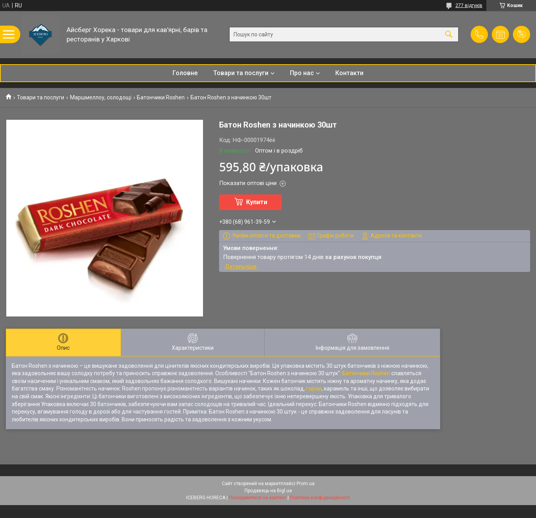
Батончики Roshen (161, 97)
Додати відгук (521, 34)
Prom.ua (306, 483)
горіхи (314, 388)
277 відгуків (468, 5)
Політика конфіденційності (320, 497)
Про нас (302, 73)
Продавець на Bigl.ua (268, 490)
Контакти (349, 73)
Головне (185, 73)
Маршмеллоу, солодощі (100, 97)
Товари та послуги (240, 73)
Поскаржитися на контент (257, 497)
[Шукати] (448, 34)
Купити (256, 202)
